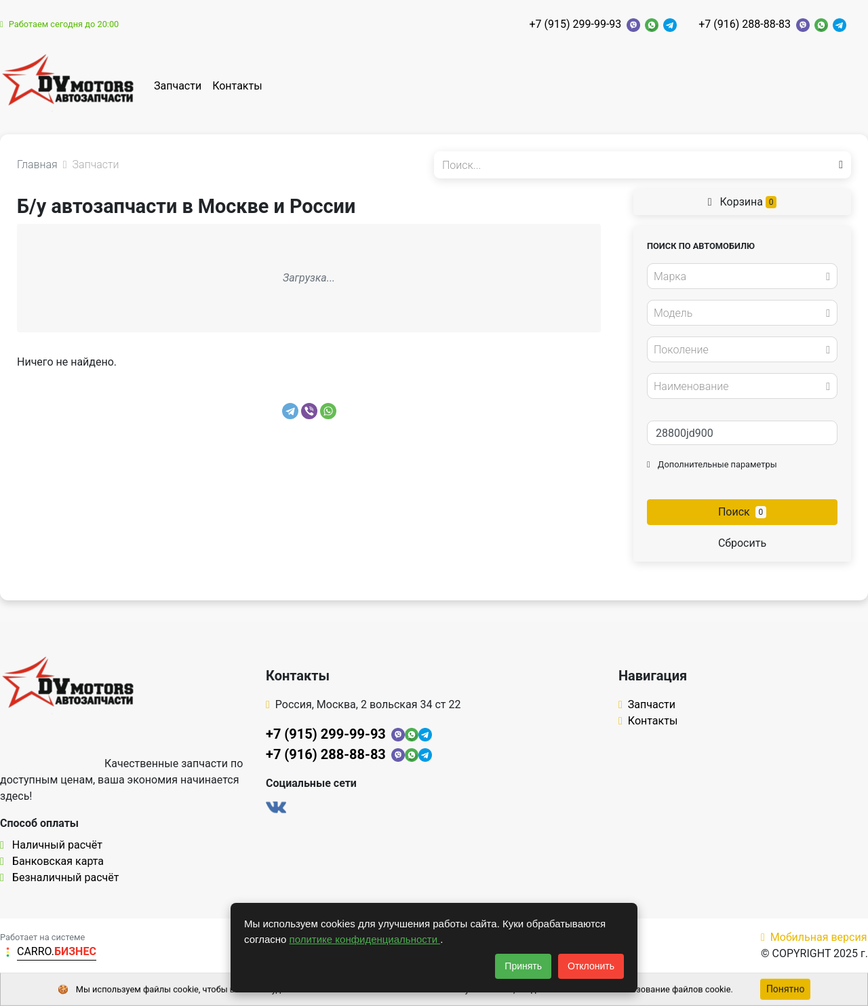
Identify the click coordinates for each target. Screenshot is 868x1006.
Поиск (742, 511)
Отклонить (591, 966)
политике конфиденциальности (365, 939)
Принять (523, 966)
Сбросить (742, 543)
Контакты (237, 85)
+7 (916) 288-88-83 (744, 24)
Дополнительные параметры (712, 464)
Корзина (742, 201)
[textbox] (738, 277)
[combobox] (742, 276)
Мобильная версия (814, 937)
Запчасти (177, 85)
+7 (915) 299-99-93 (575, 24)
